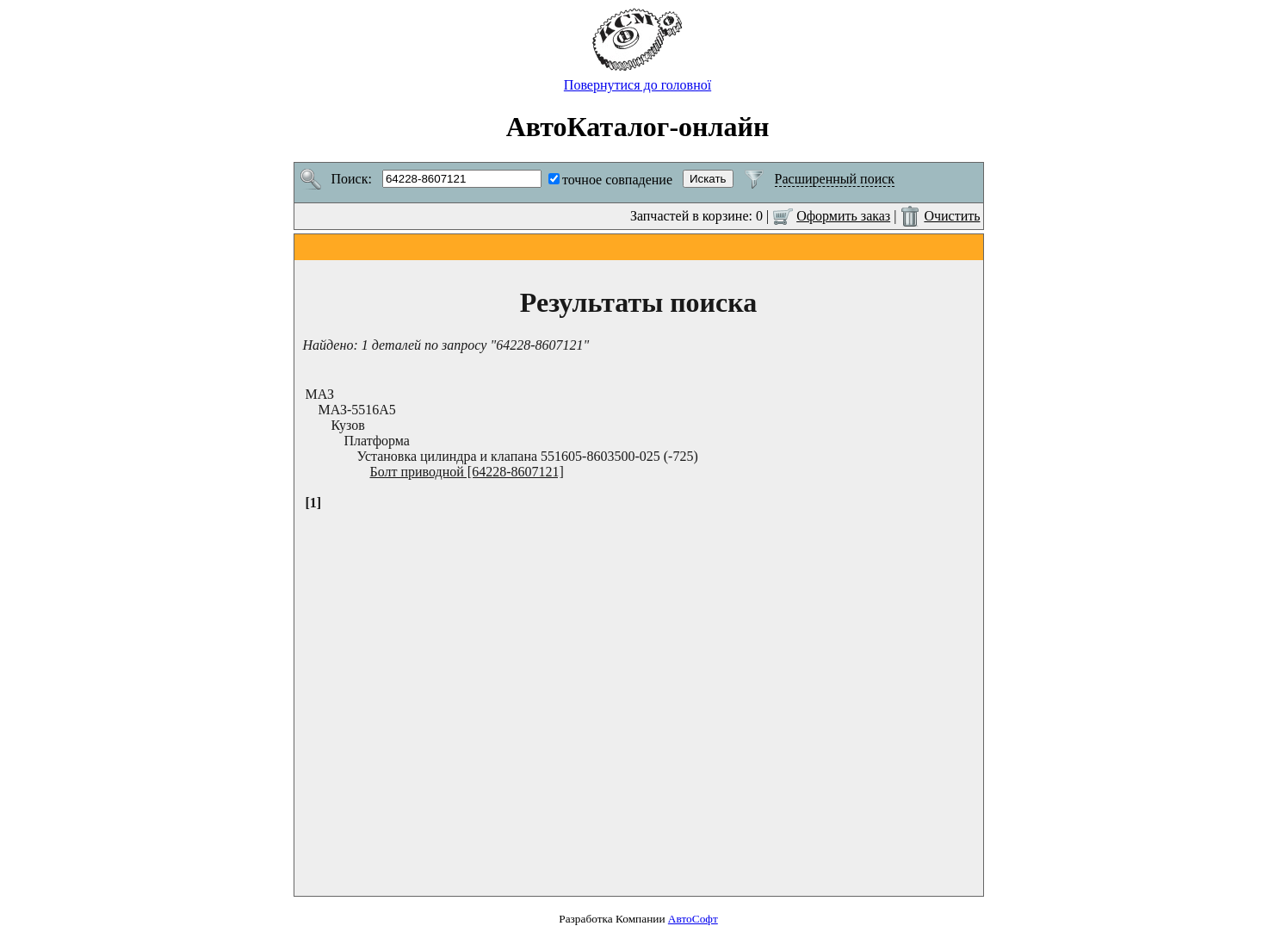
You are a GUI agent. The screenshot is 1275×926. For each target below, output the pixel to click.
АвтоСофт (693, 918)
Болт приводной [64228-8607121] (467, 471)
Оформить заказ (843, 215)
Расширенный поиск (835, 178)
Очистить (952, 215)
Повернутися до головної (637, 78)
